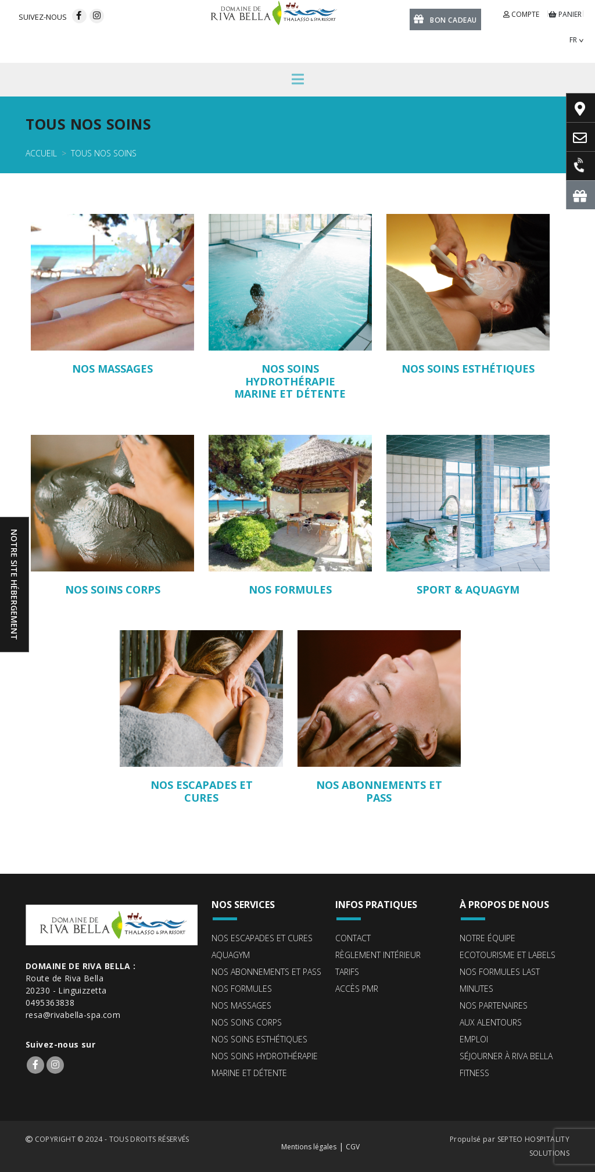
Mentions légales (308, 1147)
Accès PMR (356, 988)
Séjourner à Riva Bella (506, 1056)
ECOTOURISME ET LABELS (507, 954)
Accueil (41, 153)
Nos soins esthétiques (259, 1039)
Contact (353, 938)
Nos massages (241, 1005)
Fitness (474, 1072)
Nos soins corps (247, 1022)
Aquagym (231, 954)
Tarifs (347, 971)
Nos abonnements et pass (266, 971)
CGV (353, 1147)
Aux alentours (491, 1022)
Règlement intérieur (378, 954)
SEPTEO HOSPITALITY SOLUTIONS (533, 1146)
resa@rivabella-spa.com (73, 1014)
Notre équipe (487, 938)
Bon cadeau (445, 19)
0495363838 (50, 1002)
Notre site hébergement (14, 584)
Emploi (474, 1039)
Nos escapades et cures (262, 938)
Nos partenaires (494, 1005)
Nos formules (242, 988)
